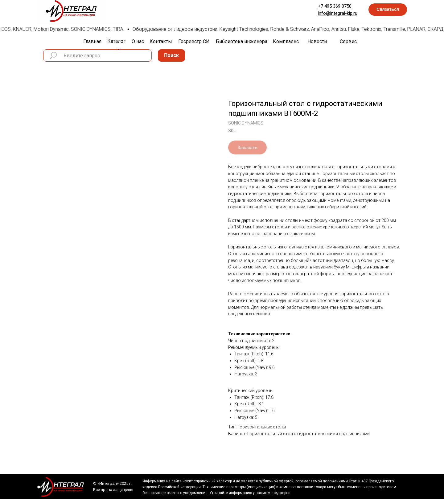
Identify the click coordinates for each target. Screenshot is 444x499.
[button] (387, 9)
